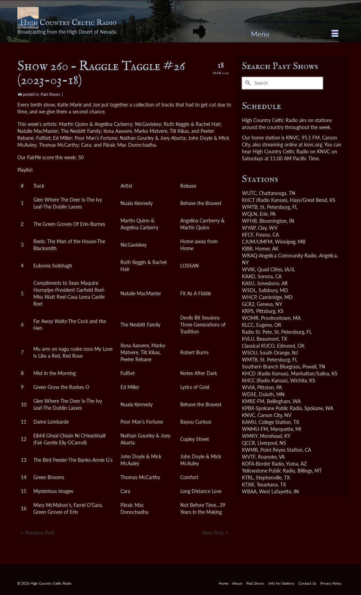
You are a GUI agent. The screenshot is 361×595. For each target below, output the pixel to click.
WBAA (249, 491)
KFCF (247, 235)
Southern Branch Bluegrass (271, 366)
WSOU (249, 353)
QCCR (248, 443)
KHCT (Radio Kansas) (264, 200)
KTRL (247, 478)
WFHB (249, 221)
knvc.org (313, 144)
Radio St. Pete (257, 332)
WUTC (249, 193)
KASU (248, 283)
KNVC (248, 415)
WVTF (248, 457)
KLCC (248, 325)
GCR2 (248, 304)
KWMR (250, 450)
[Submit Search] (247, 83)
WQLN (249, 214)
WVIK (248, 269)
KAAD (248, 276)
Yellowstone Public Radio (268, 471)
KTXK (248, 484)
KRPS (248, 311)
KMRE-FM (253, 401)
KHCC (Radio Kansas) (265, 380)
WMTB (250, 207)
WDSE (249, 394)
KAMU (249, 422)
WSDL (249, 290)
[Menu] (295, 33)
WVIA (248, 387)
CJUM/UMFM (257, 242)
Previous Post (39, 533)
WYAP (248, 228)
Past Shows (50, 94)
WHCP (249, 297)
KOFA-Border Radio (263, 464)
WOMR (250, 318)
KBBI (247, 249)
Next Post (213, 533)
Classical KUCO (258, 346)
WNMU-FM (255, 429)
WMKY (250, 436)
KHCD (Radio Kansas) (265, 373)
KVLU (248, 339)
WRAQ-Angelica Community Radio (279, 255)
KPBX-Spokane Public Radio (272, 408)
